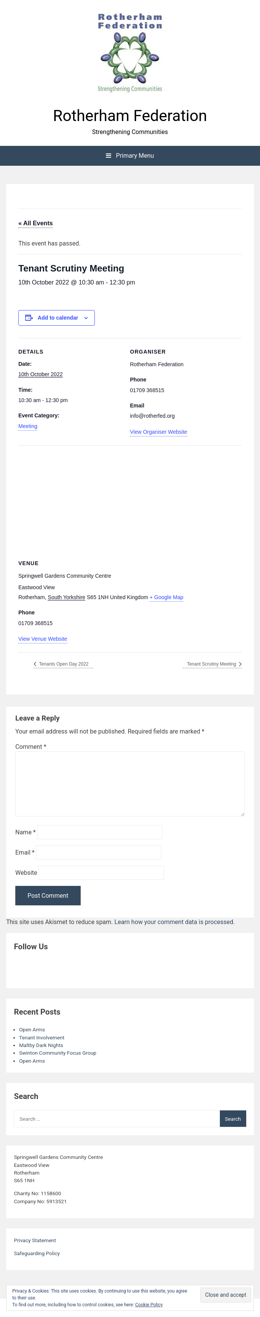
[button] (130, 54)
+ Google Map (166, 597)
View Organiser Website (158, 432)
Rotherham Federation (130, 116)
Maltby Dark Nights (41, 1045)
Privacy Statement (35, 1240)
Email (24, 852)
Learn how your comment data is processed (173, 922)
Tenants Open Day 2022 (63, 664)
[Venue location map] (130, 500)
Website (26, 872)
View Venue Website (42, 639)
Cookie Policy (149, 1304)
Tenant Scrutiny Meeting (212, 664)
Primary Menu (130, 155)
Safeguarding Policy (37, 1253)
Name (25, 832)
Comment (30, 746)
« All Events (35, 223)
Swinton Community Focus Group (57, 1053)
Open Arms (32, 1029)
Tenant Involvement (41, 1037)
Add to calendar (58, 318)
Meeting (27, 426)
